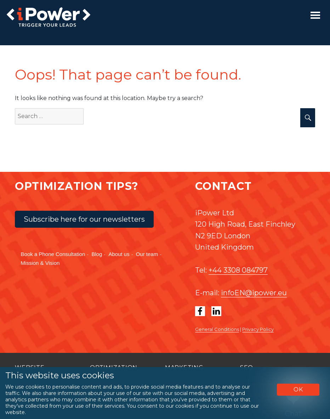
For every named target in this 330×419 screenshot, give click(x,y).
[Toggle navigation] (315, 15)
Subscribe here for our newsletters (84, 219)
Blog (96, 254)
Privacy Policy (258, 329)
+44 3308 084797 (238, 270)
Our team (147, 254)
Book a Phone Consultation (53, 254)
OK (298, 389)
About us (118, 254)
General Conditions (217, 329)
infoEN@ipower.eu (254, 293)
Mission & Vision (40, 263)
